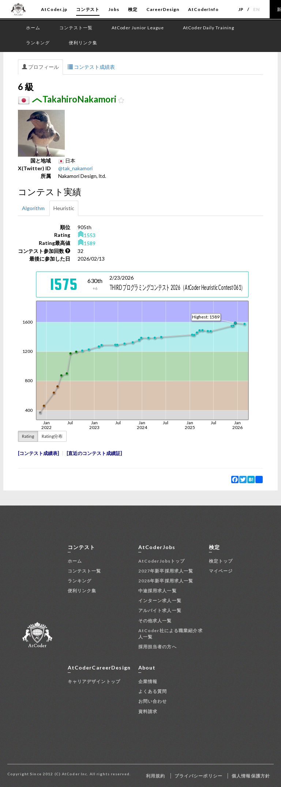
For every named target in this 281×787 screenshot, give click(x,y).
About (147, 667)
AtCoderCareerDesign (99, 667)
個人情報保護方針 (251, 776)
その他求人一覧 (155, 620)
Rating (28, 436)
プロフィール (40, 67)
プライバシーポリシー (198, 776)
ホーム (75, 561)
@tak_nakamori (75, 168)
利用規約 (155, 776)
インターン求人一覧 (159, 600)
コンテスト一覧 (84, 571)
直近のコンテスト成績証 (94, 453)
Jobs (113, 9)
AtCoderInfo (203, 9)
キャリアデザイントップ (94, 681)
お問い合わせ (152, 701)
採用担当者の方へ (157, 646)
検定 (133, 9)
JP (241, 9)
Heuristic (63, 208)
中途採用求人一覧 (157, 590)
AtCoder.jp (54, 9)
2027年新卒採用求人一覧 (166, 571)
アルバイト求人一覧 (159, 610)
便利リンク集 (82, 590)
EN (256, 9)
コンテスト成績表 (91, 67)
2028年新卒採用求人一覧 (166, 580)
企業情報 (147, 681)
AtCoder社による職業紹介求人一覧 (170, 633)
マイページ (221, 571)
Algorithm (33, 208)
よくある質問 (152, 691)
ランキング (80, 580)
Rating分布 (52, 436)
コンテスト (88, 9)
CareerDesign (162, 9)
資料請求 (147, 711)
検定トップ (221, 561)
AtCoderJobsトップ (161, 561)
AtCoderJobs (156, 547)
